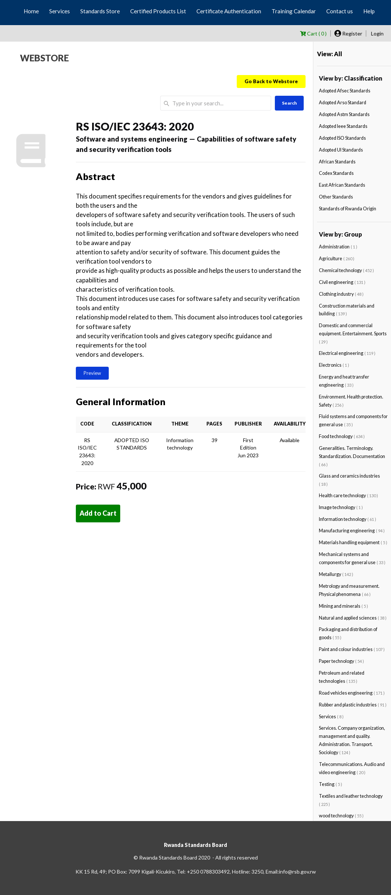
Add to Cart (98, 513)
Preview (92, 373)
